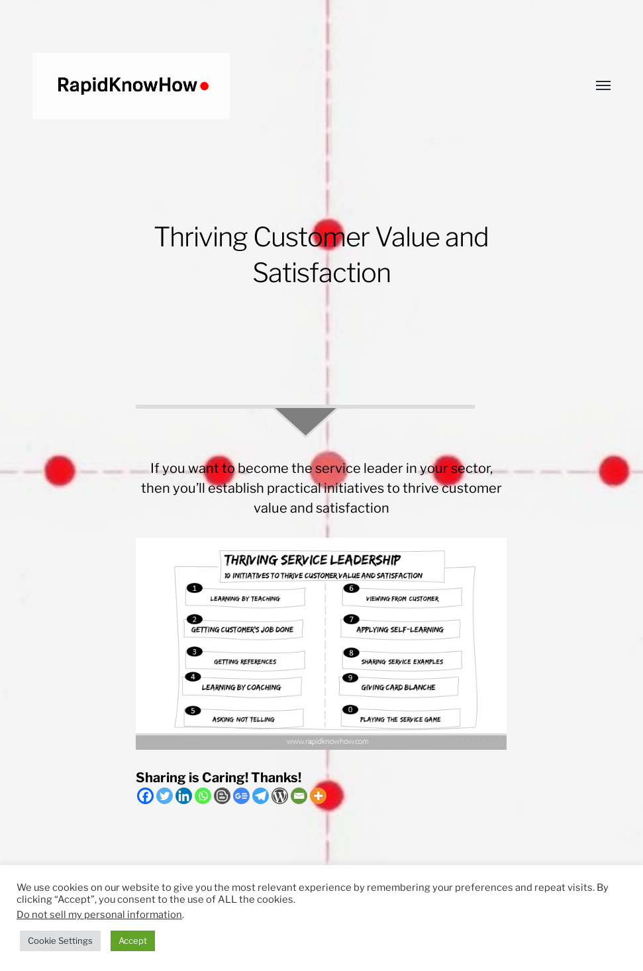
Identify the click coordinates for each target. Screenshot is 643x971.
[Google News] (241, 796)
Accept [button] (133, 940)
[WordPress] (280, 796)
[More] (318, 796)
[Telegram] (260, 796)
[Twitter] (164, 796)
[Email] (299, 796)
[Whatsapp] (203, 796)
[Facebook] (145, 796)
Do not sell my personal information (99, 915)
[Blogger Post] (222, 796)
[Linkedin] (183, 796)
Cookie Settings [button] (60, 940)
